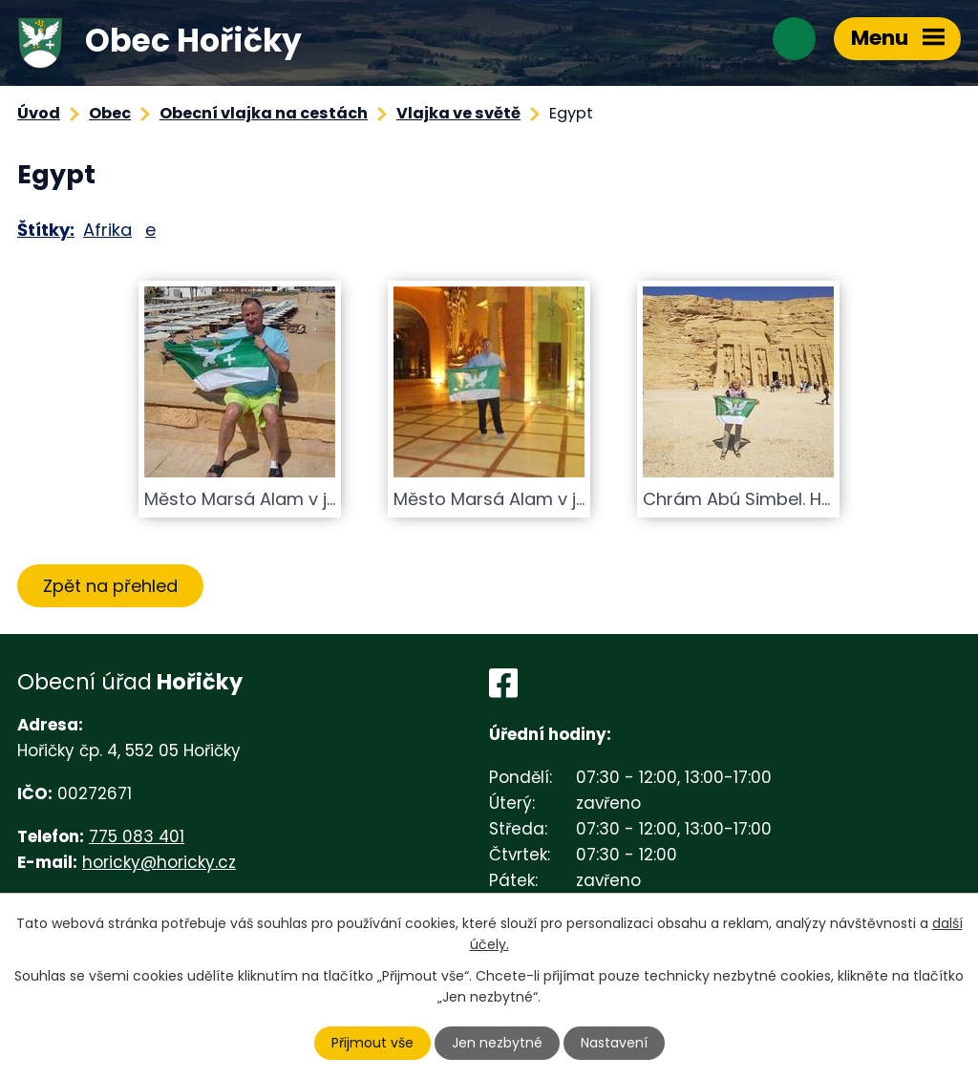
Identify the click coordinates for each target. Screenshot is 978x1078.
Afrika (107, 230)
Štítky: (45, 230)
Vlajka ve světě (458, 113)
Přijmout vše (372, 1042)
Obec (110, 113)
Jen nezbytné (497, 1042)
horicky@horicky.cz (159, 862)
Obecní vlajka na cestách (263, 113)
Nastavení (614, 1042)
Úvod (38, 113)
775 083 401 (136, 836)
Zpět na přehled (110, 586)
